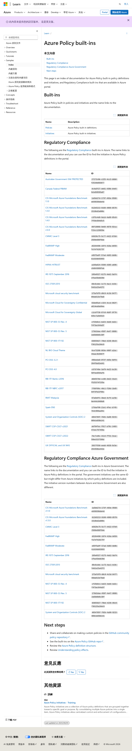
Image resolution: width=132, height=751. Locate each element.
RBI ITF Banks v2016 (54, 378)
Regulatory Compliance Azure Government (66, 66)
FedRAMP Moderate (54, 255)
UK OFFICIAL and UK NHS (57, 445)
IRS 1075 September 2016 (57, 274)
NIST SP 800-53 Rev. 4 (56, 321)
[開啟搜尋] (120, 4)
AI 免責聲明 (9, 744)
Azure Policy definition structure (79, 645)
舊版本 (21, 744)
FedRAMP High (52, 245)
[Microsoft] (6, 4)
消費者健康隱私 (68, 744)
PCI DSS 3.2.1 (51, 359)
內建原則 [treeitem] (12, 68)
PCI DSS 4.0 (51, 369)
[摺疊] (37, 31)
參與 (43, 744)
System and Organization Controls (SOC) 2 (65, 416)
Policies (48, 127)
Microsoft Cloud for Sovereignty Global (63, 312)
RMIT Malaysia (52, 397)
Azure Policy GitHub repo (88, 641)
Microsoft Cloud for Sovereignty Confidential (66, 302)
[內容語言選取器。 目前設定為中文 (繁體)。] (12, 736)
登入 (126, 3)
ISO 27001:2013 (52, 283)
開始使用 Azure (119, 12)
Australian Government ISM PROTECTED (64, 179)
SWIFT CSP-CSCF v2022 (56, 435)
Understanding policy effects (73, 649)
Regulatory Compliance (57, 62)
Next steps (51, 70)
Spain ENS (50, 407)
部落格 (31, 744)
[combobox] (21, 37)
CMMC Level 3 (52, 236)
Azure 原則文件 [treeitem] (13, 43)
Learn (46, 33)
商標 (96, 744)
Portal (105, 12)
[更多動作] (127, 33)
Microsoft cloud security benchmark (62, 293)
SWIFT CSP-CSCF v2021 (56, 426)
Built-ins (50, 58)
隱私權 (51, 744)
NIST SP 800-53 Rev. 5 (56, 331)
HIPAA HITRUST (52, 264)
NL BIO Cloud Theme (55, 350)
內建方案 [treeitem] (12, 73)
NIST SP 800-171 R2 (54, 340)
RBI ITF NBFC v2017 (54, 388)
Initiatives (49, 133)
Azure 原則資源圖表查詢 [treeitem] (19, 81)
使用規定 (85, 744)
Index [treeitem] (11, 64)
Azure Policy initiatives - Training (59, 702)
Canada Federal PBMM (56, 188)
